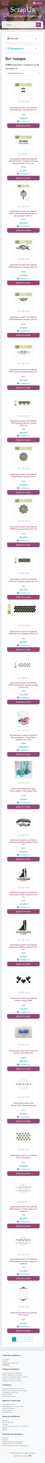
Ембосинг (5, 1440)
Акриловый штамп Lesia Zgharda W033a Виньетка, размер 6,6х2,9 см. (23, 266)
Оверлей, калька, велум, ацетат (12, 1381)
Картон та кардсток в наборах (11, 1379)
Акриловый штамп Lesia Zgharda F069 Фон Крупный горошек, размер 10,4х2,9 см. (23, 685)
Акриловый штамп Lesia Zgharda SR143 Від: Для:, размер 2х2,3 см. (23, 109)
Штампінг (5, 1438)
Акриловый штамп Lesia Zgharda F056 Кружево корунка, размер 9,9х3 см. (23, 423)
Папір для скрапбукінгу (11, 1369)
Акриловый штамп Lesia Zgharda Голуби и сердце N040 (23, 999)
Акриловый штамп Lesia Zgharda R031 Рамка (23, 1314)
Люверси (5, 1424)
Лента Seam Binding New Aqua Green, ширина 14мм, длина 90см (23, 790)
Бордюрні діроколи (8, 1404)
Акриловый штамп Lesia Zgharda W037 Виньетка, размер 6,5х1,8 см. (23, 371)
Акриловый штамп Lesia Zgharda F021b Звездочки (23, 1156)
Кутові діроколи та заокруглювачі (12, 1406)
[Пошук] (20, 24)
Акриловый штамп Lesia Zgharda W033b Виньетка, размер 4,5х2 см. (23, 318)
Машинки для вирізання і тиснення (13, 1389)
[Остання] (30, 1339)
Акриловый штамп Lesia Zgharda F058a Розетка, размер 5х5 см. (23, 475)
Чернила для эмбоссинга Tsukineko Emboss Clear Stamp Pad (23, 1052)
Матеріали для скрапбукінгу (12, 1434)
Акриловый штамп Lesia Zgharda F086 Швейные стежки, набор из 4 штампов (23, 1261)
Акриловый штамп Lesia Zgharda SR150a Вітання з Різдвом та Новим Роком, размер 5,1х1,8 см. (23, 161)
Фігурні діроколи (7, 1410)
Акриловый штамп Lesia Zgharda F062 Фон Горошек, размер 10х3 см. (23, 580)
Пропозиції (5, 1365)
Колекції (5, 1361)
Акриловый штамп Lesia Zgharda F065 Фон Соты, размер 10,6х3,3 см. (23, 633)
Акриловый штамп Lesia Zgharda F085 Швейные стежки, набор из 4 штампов (23, 1209)
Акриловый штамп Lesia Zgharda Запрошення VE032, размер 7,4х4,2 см (23, 842)
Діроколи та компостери (11, 1400)
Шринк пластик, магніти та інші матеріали (15, 1445)
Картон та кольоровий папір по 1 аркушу (15, 1377)
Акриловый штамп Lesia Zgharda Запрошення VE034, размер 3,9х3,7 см (23, 947)
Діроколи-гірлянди (8, 1408)
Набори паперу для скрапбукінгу (12, 1375)
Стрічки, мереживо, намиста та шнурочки (15, 1426)
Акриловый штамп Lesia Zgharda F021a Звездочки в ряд (23, 1104)
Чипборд (5, 1420)
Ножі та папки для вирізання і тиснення (14, 1390)
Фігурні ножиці (6, 1394)
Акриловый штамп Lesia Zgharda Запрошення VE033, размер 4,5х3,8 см (23, 894)
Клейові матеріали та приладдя (12, 1442)
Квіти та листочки (7, 1422)
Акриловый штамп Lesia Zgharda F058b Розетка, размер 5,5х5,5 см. (23, 528)
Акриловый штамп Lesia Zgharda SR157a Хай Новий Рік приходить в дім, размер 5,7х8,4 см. (23, 213)
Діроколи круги (7, 1412)
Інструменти (7, 1385)
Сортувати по (11, 68)
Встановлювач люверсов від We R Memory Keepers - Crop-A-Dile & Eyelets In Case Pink (23, 737)
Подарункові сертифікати (10, 1363)
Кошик (37, 3)
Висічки (4, 1430)
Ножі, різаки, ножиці (8, 1396)
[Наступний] (26, 1339)
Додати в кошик (23, 125)
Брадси (4, 1428)
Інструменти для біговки (10, 1392)
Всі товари (5, 1359)
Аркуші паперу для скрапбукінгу (12, 1373)
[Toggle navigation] (5, 3)
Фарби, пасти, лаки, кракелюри (12, 1444)
